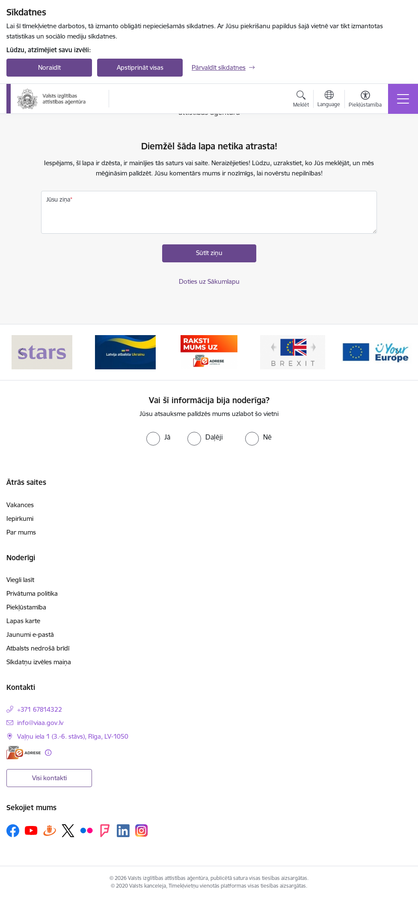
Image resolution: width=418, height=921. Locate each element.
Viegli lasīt (20, 580)
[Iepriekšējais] (21, 352)
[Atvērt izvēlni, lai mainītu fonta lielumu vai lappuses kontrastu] (365, 100)
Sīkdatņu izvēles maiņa (38, 662)
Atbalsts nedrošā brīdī (37, 648)
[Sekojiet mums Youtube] (31, 830)
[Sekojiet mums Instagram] (141, 830)
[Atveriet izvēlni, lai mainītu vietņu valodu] (328, 100)
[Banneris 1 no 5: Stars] (42, 352)
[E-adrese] (23, 753)
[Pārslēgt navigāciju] (403, 99)
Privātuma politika (32, 593)
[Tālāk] (397, 352)
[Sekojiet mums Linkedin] (123, 830)
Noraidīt (49, 67)
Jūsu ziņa (58, 199)
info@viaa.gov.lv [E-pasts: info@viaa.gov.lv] (40, 723)
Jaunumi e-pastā (30, 634)
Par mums (21, 532)
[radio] (158, 437)
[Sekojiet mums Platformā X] (68, 830)
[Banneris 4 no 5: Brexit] (292, 352)
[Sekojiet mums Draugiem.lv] (49, 830)
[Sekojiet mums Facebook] (12, 830)
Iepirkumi (19, 518)
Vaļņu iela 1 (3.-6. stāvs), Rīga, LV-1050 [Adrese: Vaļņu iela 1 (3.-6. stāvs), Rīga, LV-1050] (72, 736)
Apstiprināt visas (140, 67)
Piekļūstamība (26, 607)
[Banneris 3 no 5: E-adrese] (209, 352)
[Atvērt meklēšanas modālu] (301, 100)
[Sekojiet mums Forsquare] (104, 830)
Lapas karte (23, 621)
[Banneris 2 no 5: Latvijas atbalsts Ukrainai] (125, 352)
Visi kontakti (49, 778)
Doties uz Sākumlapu (209, 281)
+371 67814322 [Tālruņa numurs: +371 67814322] (39, 709)
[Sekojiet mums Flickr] (86, 830)
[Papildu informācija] (48, 752)
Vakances (20, 505)
